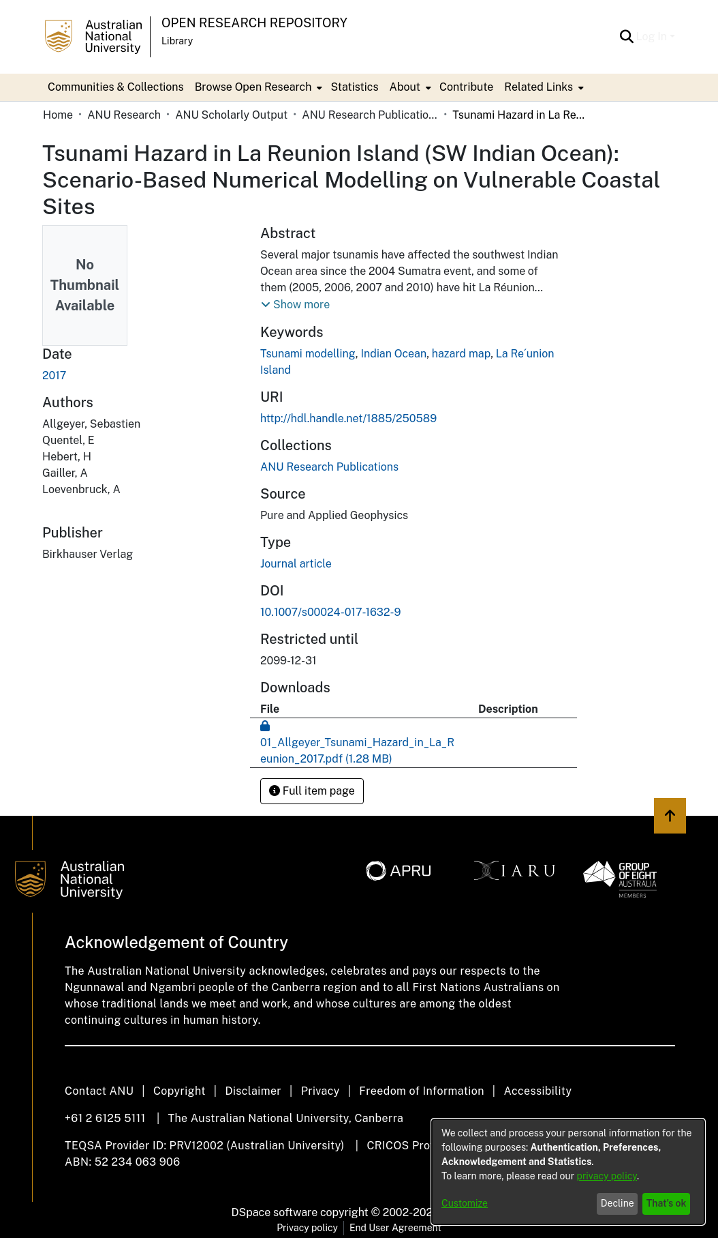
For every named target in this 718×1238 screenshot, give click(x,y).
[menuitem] (257, 87)
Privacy (320, 1091)
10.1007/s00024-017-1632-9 (330, 612)
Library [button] (177, 40)
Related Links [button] (538, 86)
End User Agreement (395, 1227)
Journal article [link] (296, 563)
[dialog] (568, 1171)
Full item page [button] (312, 790)
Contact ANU (99, 1091)
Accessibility (537, 1091)
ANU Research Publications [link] (370, 114)
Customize (464, 1203)
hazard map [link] (461, 353)
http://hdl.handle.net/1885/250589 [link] (348, 418)
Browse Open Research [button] (253, 86)
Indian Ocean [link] (393, 353)
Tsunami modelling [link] (308, 353)
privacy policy (607, 1175)
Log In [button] (653, 36)
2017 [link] (54, 375)
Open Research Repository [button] (254, 23)
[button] (627, 37)
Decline (617, 1203)
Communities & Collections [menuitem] (116, 86)
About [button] (405, 86)
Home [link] (58, 114)
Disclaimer (253, 1091)
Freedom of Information (421, 1091)
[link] (329, 466)
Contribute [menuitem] (466, 86)
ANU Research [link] (124, 114)
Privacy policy (307, 1227)
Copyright (179, 1091)
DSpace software (275, 1212)
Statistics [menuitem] (354, 86)
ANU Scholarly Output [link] (231, 114)
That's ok (666, 1203)
